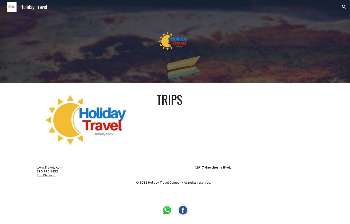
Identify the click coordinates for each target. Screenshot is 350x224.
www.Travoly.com (49, 167)
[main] (235, 99)
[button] (344, 7)
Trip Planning (46, 175)
